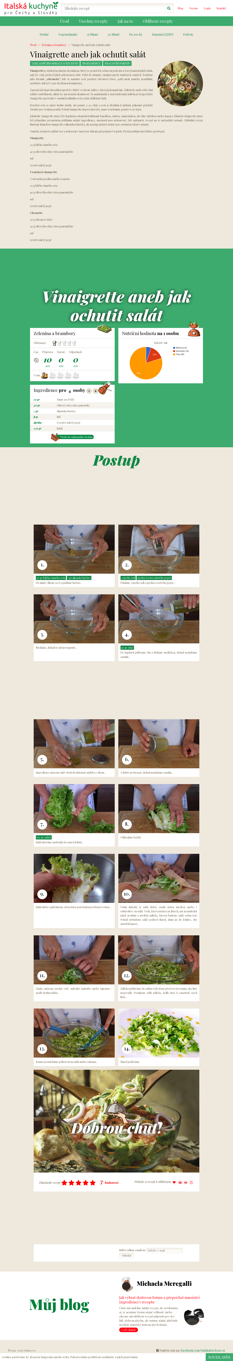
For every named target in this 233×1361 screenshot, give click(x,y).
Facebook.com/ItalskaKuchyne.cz (203, 1350)
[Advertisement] (216, 97)
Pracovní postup (122, 63)
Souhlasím (219, 1357)
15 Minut (92, 34)
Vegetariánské (67, 34)
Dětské (44, 34)
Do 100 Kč (135, 34)
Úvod (33, 45)
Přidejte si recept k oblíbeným (156, 1182)
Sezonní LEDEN (162, 34)
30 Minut (113, 34)
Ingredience (94, 63)
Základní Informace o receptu (56, 63)
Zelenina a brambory (54, 45)
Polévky (188, 34)
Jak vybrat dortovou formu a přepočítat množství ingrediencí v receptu (159, 1299)
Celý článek (129, 1330)
